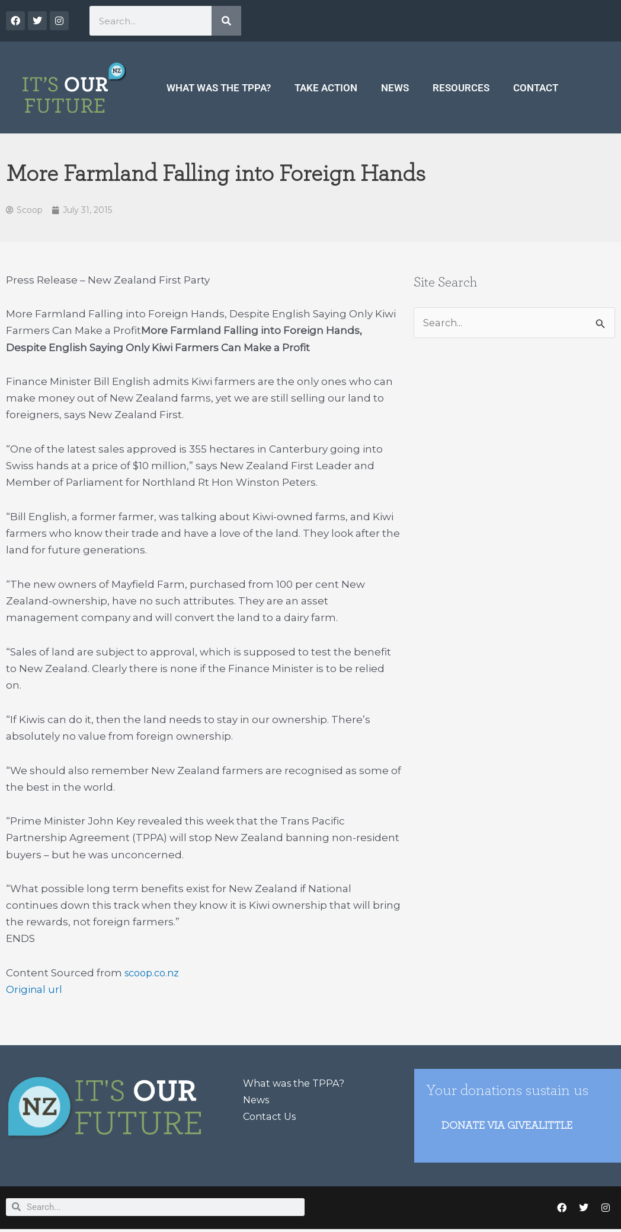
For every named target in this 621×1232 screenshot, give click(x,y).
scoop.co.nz (154, 974)
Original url (34, 991)
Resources (461, 88)
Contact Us (271, 1117)
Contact (535, 88)
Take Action (326, 88)
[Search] (226, 21)
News (395, 88)
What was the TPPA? (219, 88)
